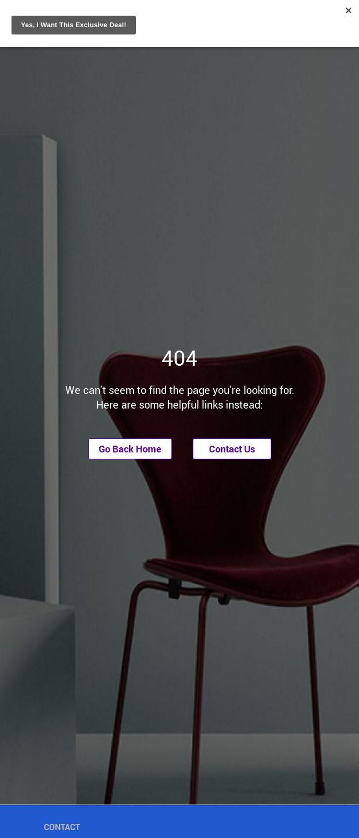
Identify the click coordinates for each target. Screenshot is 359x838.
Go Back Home (130, 449)
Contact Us (232, 449)
